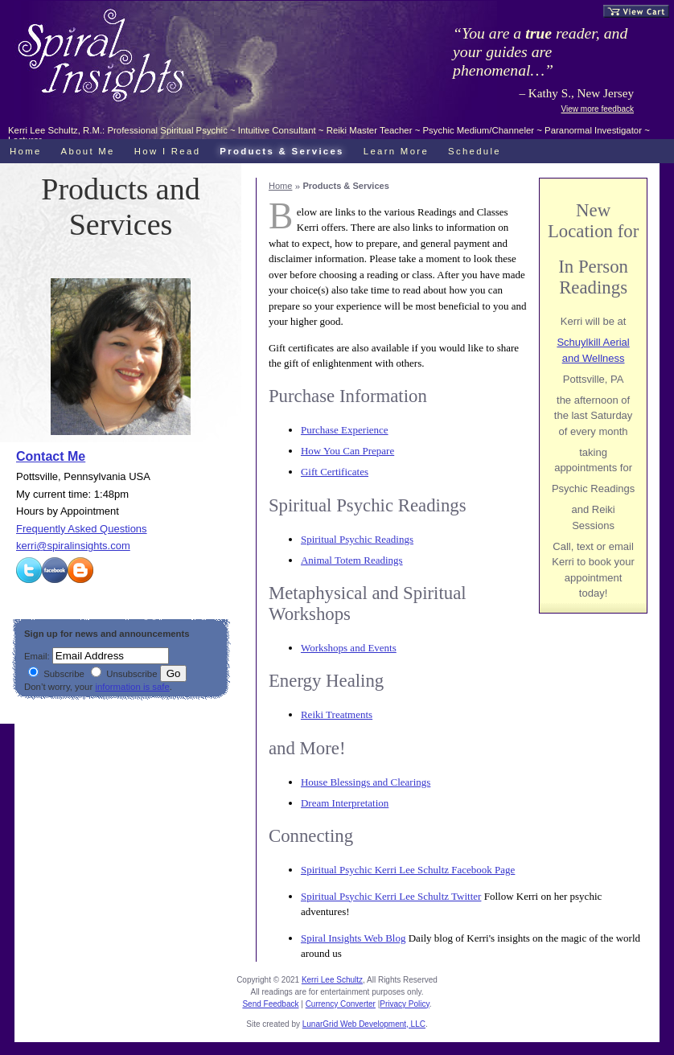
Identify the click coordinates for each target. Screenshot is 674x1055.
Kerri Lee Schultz (332, 979)
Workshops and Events (349, 648)
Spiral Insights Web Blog (353, 938)
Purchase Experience (344, 430)
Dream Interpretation (344, 803)
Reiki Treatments (336, 714)
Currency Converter (341, 1004)
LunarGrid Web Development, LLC (363, 1024)
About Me (88, 151)
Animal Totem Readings (352, 560)
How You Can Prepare (347, 451)
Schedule (474, 151)
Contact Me (50, 456)
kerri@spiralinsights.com (73, 546)
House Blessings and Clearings (365, 782)
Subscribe (56, 674)
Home (280, 186)
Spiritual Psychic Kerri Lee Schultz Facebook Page (408, 870)
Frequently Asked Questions (81, 529)
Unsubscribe (124, 674)
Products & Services (282, 151)
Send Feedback (270, 1004)
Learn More (396, 151)
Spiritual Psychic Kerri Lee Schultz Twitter (391, 896)
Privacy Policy (404, 1004)
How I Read (167, 151)
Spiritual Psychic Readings (357, 539)
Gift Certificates (334, 472)
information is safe (132, 687)
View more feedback (597, 109)
